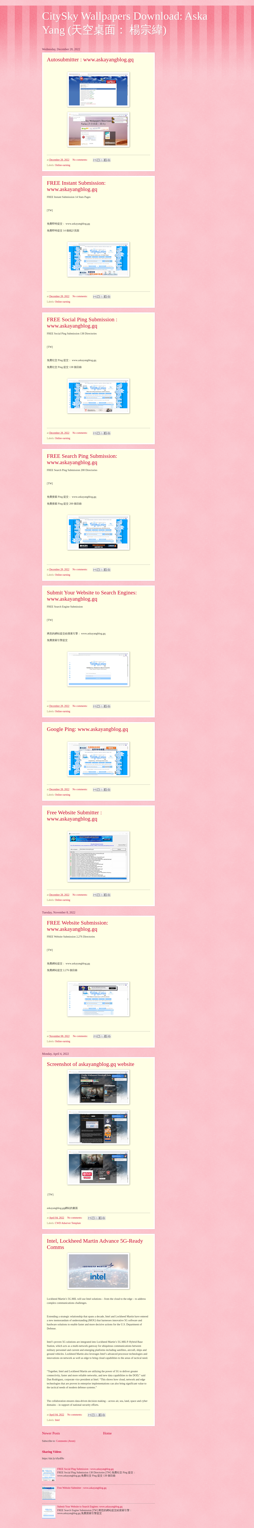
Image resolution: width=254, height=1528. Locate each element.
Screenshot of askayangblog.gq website (90, 1064)
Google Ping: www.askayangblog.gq (87, 729)
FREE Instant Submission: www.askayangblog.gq (76, 186)
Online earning (62, 165)
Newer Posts (51, 1433)
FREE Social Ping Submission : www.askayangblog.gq (82, 322)
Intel (57, 1420)
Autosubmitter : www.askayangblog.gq (90, 59)
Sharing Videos (51, 1451)
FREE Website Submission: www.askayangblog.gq (77, 926)
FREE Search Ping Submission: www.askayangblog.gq (82, 459)
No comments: (80, 159)
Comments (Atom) (65, 1441)
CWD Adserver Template (68, 1223)
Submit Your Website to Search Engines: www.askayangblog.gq (92, 595)
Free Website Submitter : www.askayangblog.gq (74, 815)
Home (107, 1433)
